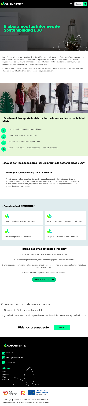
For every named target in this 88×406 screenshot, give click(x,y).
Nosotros (5, 374)
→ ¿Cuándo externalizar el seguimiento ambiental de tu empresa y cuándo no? (43, 315)
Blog (4, 377)
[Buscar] (85, 4)
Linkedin (9, 353)
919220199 (10, 362)
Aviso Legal (6, 400)
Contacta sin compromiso (44, 279)
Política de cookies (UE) (41, 400)
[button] (71, 4)
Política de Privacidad (22, 400)
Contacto (5, 380)
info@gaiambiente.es (14, 358)
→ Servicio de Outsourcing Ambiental (21, 310)
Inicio (4, 372)
